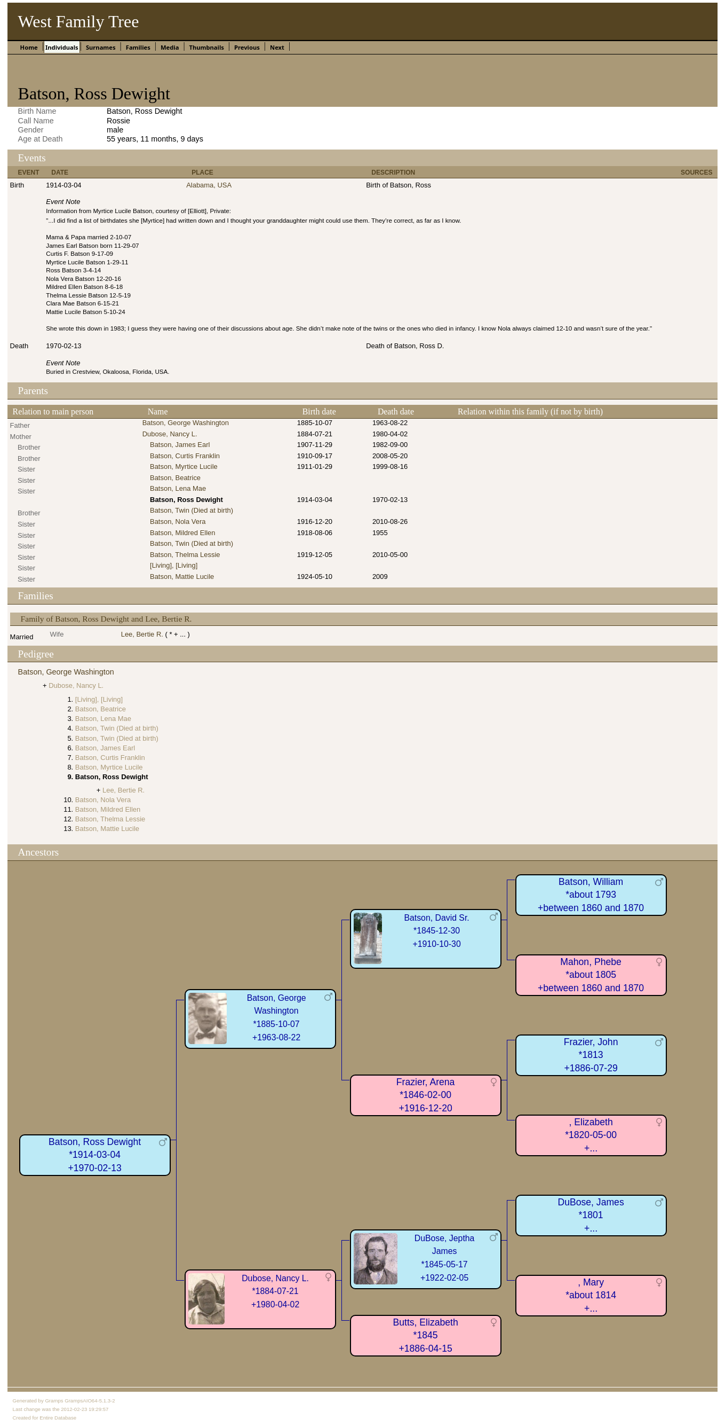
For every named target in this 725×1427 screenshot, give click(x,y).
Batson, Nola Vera (177, 522)
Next (277, 47)
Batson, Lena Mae (178, 488)
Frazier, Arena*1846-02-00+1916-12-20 (425, 1095)
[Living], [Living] (173, 565)
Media (170, 47)
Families (138, 47)
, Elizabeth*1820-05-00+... (591, 1135)
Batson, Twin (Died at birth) (191, 510)
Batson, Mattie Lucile (182, 577)
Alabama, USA (209, 185)
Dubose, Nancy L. (169, 434)
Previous (247, 47)
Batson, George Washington (185, 423)
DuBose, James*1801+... (591, 1215)
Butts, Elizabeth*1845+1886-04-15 (425, 1335)
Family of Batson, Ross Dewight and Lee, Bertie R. (106, 618)
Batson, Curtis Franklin (185, 456)
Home (29, 47)
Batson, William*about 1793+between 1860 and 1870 (591, 894)
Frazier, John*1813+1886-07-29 (591, 1055)
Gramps (54, 1401)
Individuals (61, 47)
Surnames (101, 47)
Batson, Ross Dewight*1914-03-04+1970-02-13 (95, 1154)
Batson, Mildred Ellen (182, 533)
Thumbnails (206, 47)
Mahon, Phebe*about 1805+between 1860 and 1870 (591, 974)
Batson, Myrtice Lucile (184, 466)
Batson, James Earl (180, 445)
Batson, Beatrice (175, 478)
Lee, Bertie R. (142, 634)
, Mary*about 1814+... (590, 1295)
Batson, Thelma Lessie (185, 555)
